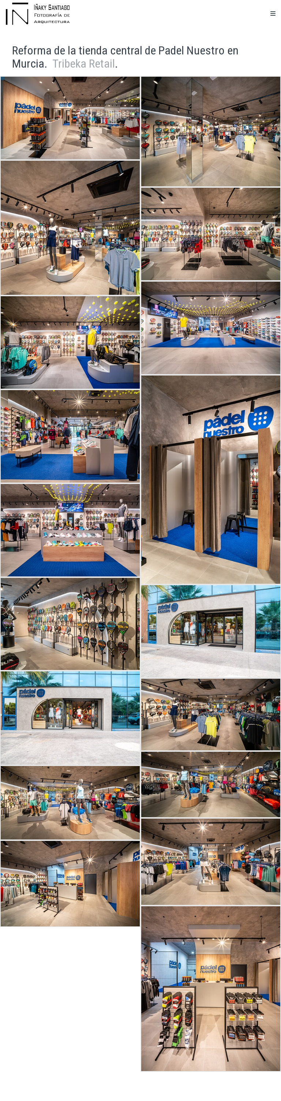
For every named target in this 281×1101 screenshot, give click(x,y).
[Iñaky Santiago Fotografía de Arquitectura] (37, 13)
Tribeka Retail (83, 64)
